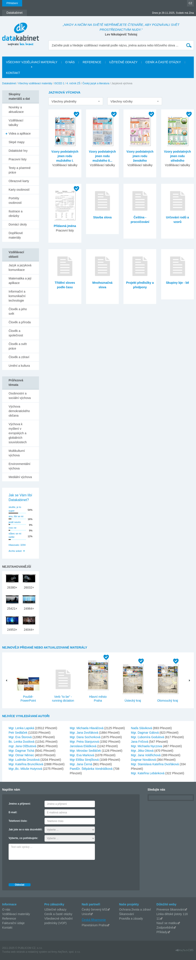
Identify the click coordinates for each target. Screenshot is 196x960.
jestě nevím (15, 522)
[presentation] (41, 870)
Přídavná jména (65, 226)
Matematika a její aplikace (20, 281)
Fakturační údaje (13, 923)
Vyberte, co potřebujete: (23, 838)
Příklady (161, 932)
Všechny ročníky (121, 101)
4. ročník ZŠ (73, 83)
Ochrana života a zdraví (135, 909)
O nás (6, 909)
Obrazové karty (19, 181)
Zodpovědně (164, 927)
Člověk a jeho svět (18, 311)
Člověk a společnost (16, 333)
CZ (190, 3)
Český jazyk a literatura (96, 83)
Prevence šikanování (170, 909)
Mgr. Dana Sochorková (85, 737)
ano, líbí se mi (16, 516)
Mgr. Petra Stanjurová (85, 741)
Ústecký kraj (133, 700)
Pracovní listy (17, 159)
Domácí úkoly (18, 224)
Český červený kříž (94, 909)
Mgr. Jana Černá (81, 764)
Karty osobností (19, 189)
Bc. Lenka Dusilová (22, 741)
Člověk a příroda (20, 322)
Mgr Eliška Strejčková (84, 759)
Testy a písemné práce (20, 170)
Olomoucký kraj (167, 700)
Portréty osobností (15, 200)
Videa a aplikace (20, 133)
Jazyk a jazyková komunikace (20, 267)
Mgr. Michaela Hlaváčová (87, 728)
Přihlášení (12, 3)
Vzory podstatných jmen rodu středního (177, 156)
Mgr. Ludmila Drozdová (24, 759)
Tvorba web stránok (13, 951)
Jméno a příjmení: (20, 803)
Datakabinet (9, 83)
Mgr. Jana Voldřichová (146, 755)
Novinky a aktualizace (16, 109)
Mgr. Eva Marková (82, 755)
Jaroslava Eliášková (83, 746)
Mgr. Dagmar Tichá (22, 750)
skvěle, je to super (15, 509)
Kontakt (7, 927)
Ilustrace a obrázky (16, 214)
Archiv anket (15, 551)
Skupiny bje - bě (177, 282)
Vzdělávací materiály (16, 914)
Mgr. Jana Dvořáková (84, 732)
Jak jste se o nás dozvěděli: (25, 829)
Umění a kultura (19, 365)
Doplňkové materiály (16, 235)
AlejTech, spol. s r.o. (68, 951)
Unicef (86, 914)
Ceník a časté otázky (58, 914)
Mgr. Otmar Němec (22, 755)
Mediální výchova (20, 477)
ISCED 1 (59, 83)
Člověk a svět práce (18, 346)
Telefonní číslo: (18, 820)
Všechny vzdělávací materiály (35, 83)
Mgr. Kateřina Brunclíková (26, 764)
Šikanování (126, 914)
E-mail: (13, 812)
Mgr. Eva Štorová (20, 737)
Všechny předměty (63, 101)
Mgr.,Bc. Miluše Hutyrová (26, 768)
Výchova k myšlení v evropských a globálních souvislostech (18, 433)
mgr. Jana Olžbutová (23, 746)
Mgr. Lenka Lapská (22, 728)
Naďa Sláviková (142, 728)
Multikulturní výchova (17, 453)
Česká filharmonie (94, 920)
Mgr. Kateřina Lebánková (148, 773)
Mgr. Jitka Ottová (142, 750)
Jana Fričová (140, 741)
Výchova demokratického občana (19, 411)
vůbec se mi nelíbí (15, 535)
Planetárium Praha (94, 925)
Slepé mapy (17, 142)
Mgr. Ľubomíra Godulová (148, 737)
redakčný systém (37, 951)
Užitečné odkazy (55, 909)
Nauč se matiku (166, 923)
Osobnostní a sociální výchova (20, 396)
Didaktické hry (18, 150)
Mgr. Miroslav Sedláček (86, 750)
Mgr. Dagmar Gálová (145, 732)
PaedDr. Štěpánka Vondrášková (91, 768)
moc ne (12, 527)
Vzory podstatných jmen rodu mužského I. (64, 156)
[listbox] (75, 101)
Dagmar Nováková (144, 759)
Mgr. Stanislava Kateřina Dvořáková (155, 764)
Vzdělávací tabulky (16, 123)
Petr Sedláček (18, 732)
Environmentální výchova (19, 466)
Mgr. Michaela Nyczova (147, 746)
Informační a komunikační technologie (17, 296)
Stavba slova (102, 217)
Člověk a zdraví (19, 357)
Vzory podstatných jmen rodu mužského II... (102, 156)
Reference (9, 918)
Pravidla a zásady (131, 918)
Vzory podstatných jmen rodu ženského (140, 156)
